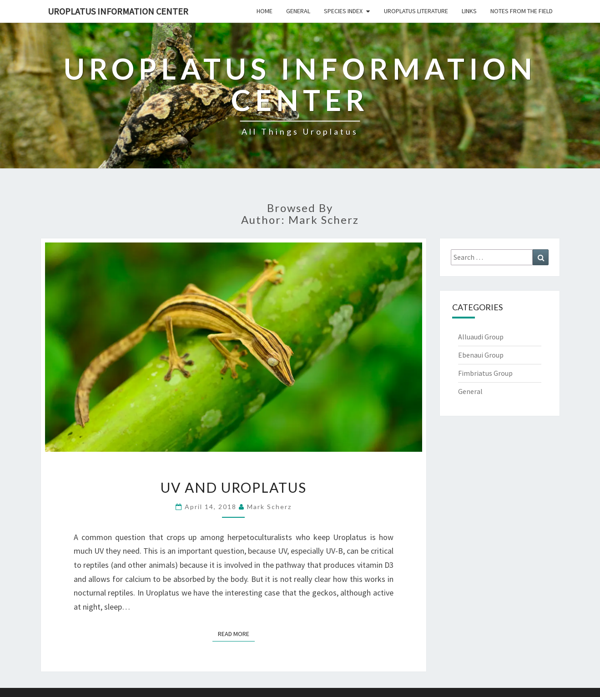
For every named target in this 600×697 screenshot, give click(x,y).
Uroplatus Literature (416, 11)
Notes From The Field (521, 11)
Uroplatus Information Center (118, 11)
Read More (236, 633)
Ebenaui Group (481, 354)
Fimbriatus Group (485, 373)
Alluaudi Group (481, 336)
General (298, 11)
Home (264, 11)
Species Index (343, 11)
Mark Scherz (269, 506)
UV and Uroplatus (234, 487)
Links (469, 11)
